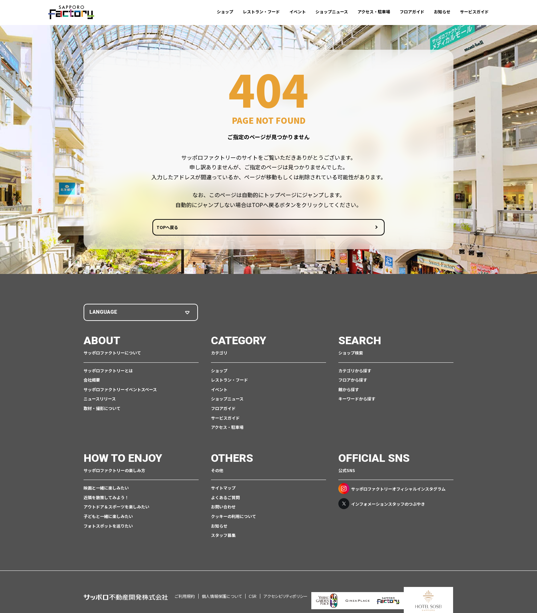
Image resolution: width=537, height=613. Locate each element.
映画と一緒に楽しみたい (106, 489)
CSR (253, 588)
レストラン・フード (261, 11)
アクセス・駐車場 (374, 11)
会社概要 (92, 381)
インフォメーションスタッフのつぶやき (381, 504)
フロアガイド (412, 11)
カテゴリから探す (354, 371)
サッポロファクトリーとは (108, 371)
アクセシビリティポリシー (285, 588)
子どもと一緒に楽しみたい (108, 517)
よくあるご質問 (225, 498)
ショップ (225, 11)
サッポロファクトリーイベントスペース (120, 390)
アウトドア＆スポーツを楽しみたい (116, 507)
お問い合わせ (223, 507)
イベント (297, 11)
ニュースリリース (100, 400)
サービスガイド (474, 11)
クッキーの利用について (233, 517)
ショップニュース (331, 11)
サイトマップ (223, 489)
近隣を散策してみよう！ (106, 498)
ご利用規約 (185, 588)
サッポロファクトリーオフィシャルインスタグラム (392, 489)
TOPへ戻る (242, 229)
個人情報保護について (222, 588)
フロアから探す (352, 381)
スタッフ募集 (223, 536)
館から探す (348, 390)
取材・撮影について (102, 409)
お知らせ (442, 11)
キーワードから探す (356, 400)
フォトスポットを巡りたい (108, 527)
